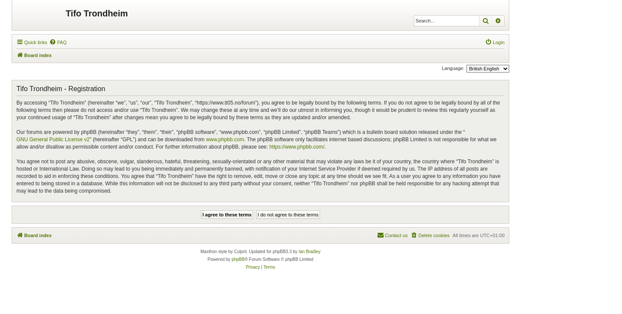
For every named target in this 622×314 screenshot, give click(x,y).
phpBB (238, 259)
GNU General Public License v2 (52, 139)
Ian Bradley (309, 251)
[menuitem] (58, 42)
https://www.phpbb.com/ (297, 147)
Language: (453, 68)
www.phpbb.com (225, 139)
